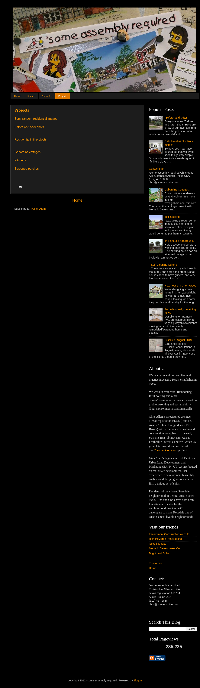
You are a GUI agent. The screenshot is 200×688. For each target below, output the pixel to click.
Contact (31, 96)
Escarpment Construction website (169, 534)
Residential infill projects (31, 139)
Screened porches (27, 168)
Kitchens (20, 160)
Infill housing (172, 216)
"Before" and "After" (176, 117)
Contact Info (156, 168)
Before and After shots (29, 127)
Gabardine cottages (27, 152)
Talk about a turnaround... (180, 240)
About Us (46, 96)
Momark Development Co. (164, 548)
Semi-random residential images (36, 118)
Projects (62, 96)
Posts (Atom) (39, 208)
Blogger (138, 680)
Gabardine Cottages (177, 189)
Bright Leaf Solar (159, 553)
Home (17, 96)
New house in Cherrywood (180, 285)
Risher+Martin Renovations (165, 538)
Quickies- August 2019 (178, 340)
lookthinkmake (157, 543)
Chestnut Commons (166, 450)
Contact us (155, 563)
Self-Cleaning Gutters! (164, 264)
